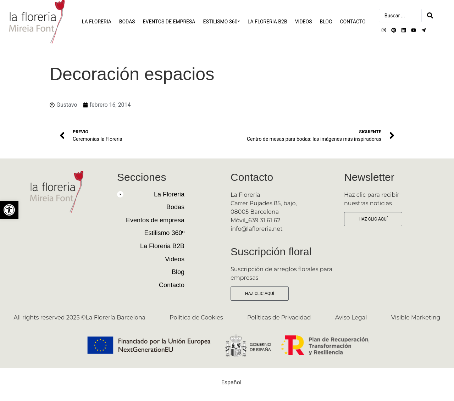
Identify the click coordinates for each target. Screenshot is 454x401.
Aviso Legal (351, 317)
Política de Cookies (196, 317)
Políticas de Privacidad (279, 317)
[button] (150, 197)
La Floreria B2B (267, 21)
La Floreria (96, 21)
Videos (303, 21)
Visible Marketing (416, 317)
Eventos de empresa (169, 21)
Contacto (353, 21)
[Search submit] (431, 15)
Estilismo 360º (221, 21)
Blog (326, 21)
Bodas (127, 21)
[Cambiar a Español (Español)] (227, 383)
